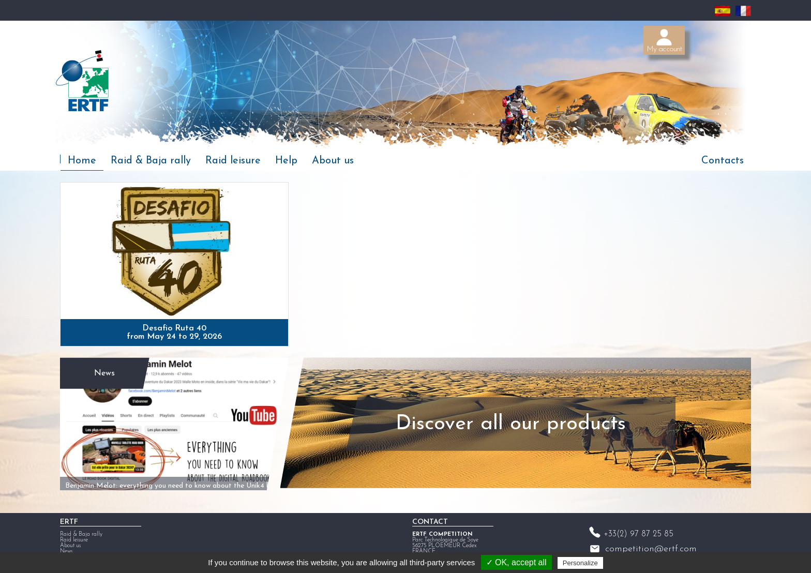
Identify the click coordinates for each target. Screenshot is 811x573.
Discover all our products (506, 421)
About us (333, 161)
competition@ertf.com (651, 545)
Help (286, 161)
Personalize (580, 563)
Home (82, 161)
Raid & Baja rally (151, 161)
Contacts (722, 161)
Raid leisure (233, 161)
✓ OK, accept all (516, 562)
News (103, 369)
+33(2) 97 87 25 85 (638, 530)
